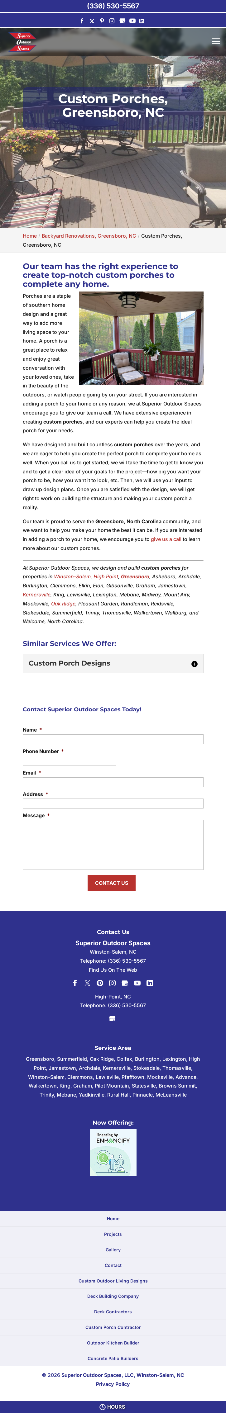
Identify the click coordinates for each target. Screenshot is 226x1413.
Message (36, 815)
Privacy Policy (113, 1382)
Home (113, 1216)
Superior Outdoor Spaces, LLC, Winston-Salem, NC (122, 1373)
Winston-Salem (72, 576)
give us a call (166, 539)
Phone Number (43, 751)
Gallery (113, 1247)
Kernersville (36, 594)
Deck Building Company (113, 1294)
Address (35, 794)
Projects (113, 1232)
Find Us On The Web (113, 968)
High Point (106, 576)
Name (32, 730)
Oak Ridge (63, 603)
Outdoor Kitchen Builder (113, 1340)
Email (32, 773)
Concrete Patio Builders (113, 1356)
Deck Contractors (113, 1309)
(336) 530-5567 (113, 6)
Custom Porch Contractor (113, 1325)
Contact (113, 1263)
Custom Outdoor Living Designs (113, 1278)
